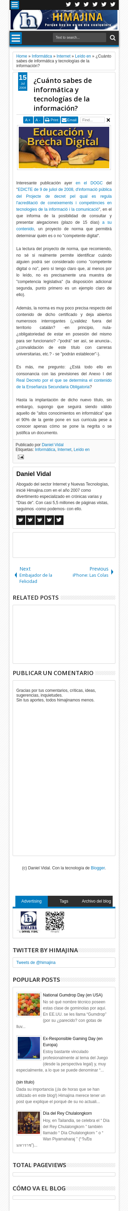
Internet (64, 449)
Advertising (32, 901)
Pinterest (113, 5)
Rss (95, 5)
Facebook (77, 5)
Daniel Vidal (52, 444)
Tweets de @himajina (36, 962)
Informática (45, 449)
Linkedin (104, 5)
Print (54, 120)
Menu (15, 5)
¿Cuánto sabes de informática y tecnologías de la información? (62, 94)
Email (72, 120)
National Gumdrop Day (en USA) (73, 995)
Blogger (98, 868)
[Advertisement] (70, 544)
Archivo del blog (96, 901)
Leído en (82, 449)
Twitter (68, 5)
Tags (64, 901)
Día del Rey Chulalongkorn (67, 1113)
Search (112, 38)
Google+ (86, 5)
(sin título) (25, 1082)
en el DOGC (89, 183)
